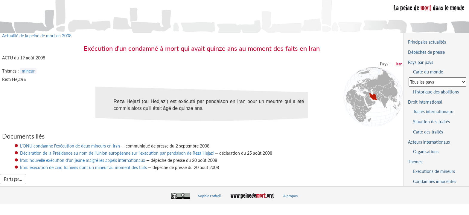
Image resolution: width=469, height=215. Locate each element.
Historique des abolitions (436, 91)
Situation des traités (431, 121)
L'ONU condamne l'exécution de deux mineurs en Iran (70, 145)
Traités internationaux (433, 111)
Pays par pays (420, 62)
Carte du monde (428, 71)
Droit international (425, 102)
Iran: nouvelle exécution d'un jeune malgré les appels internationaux (82, 160)
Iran (399, 64)
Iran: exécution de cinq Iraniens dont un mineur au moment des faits (83, 167)
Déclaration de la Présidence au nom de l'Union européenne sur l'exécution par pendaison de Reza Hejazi (117, 153)
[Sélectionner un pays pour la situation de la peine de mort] (437, 82)
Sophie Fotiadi (209, 196)
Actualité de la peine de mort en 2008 (36, 35)
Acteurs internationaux (429, 142)
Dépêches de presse (426, 52)
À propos (290, 196)
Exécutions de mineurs (434, 171)
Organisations (425, 151)
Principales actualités (427, 41)
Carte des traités (428, 131)
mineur (28, 70)
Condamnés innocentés (434, 181)
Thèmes (415, 161)
